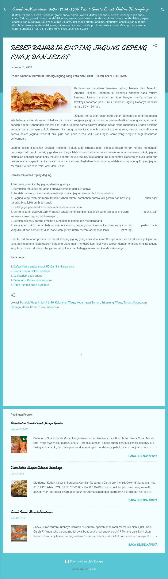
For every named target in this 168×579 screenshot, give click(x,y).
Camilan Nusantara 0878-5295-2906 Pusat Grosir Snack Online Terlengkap (80, 9)
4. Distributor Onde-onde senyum (31, 280)
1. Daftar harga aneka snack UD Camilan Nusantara (42, 266)
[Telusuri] (162, 10)
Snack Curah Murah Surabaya (31, 512)
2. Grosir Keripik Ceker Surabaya (30, 271)
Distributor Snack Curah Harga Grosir (36, 423)
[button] (155, 46)
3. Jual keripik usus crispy (26, 275)
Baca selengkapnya (142, 456)
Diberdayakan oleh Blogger (84, 561)
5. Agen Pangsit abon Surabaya (30, 285)
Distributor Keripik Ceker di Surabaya (36, 467)
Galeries (92, 569)
